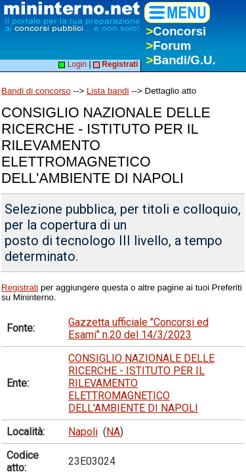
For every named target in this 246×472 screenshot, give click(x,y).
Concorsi (176, 31)
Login (72, 64)
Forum (168, 45)
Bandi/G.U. (180, 60)
